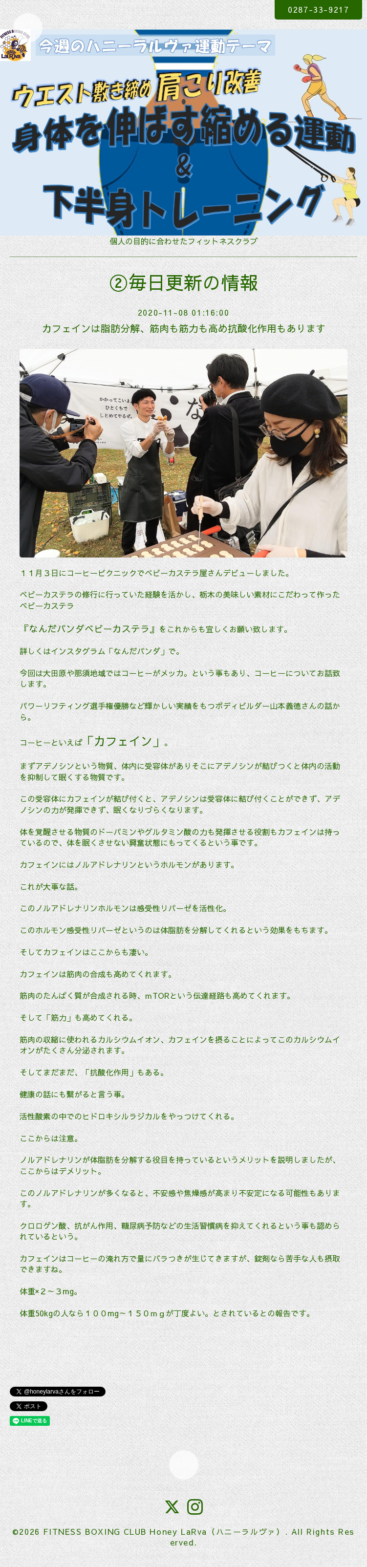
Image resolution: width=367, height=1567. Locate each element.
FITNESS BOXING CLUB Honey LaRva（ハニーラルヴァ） (163, 1531)
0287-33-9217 (318, 9)
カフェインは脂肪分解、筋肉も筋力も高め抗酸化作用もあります (183, 328)
